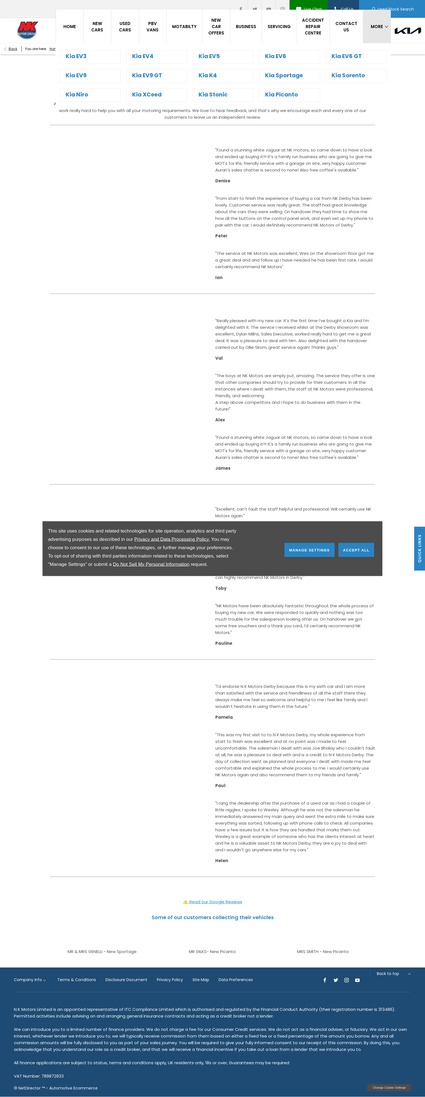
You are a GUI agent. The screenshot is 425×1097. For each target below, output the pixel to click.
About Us (81, 48)
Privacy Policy (170, 979)
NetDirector (30, 1088)
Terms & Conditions (76, 979)
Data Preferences (236, 979)
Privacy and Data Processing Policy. (172, 539)
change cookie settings (389, 1087)
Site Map (200, 979)
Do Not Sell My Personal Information (151, 564)
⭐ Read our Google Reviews (212, 902)
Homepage (59, 48)
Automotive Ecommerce (73, 1088)
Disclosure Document (126, 979)
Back (13, 48)
